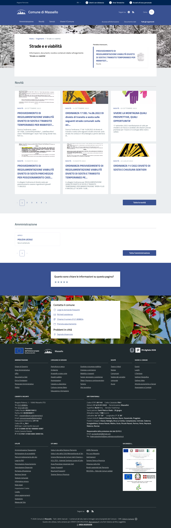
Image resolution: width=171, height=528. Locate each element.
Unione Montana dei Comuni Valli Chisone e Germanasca (71, 457)
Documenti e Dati (21, 377)
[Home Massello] (37, 12)
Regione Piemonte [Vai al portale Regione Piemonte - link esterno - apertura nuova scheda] (22, 2)
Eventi (137, 366)
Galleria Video (140, 380)
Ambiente (54, 370)
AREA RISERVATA (84, 524)
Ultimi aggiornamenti (22, 495)
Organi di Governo (21, 366)
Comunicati (115, 373)
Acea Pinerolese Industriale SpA (62, 464)
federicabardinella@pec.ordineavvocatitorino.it (107, 436)
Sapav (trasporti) (57, 467)
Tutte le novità (139, 202)
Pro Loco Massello (92, 453)
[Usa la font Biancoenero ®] (95, 2)
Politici (17, 387)
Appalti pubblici (56, 377)
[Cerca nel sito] (151, 12)
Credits (17, 491)
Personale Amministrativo (24, 384)
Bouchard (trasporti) (58, 471)
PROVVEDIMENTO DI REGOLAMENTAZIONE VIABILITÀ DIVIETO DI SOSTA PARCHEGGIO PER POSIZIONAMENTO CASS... (35, 171)
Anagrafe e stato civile (59, 373)
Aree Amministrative (22, 370)
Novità (20, 108)
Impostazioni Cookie (22, 488)
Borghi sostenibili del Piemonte (97, 467)
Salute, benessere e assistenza (91, 377)
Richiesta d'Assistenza (23, 471)
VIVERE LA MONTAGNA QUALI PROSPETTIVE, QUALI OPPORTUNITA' (130, 117)
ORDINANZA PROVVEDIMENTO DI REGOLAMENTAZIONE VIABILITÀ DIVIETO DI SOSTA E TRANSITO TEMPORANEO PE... (84, 171)
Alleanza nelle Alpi (93, 464)
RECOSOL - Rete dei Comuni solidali (99, 471)
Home (31, 38)
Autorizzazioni (56, 380)
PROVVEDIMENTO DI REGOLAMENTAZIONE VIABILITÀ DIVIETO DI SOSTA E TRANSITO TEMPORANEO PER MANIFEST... (115, 55)
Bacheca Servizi (20, 474)
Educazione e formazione (60, 391)
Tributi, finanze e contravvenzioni (92, 380)
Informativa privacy (22, 481)
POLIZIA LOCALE (25, 239)
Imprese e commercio (88, 370)
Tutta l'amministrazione (139, 252)
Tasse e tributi (116, 366)
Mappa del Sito (20, 502)
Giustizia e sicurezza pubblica (90, 366)
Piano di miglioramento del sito (26, 457)
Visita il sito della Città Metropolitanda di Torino (68, 453)
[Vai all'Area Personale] (140, 2)
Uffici (20, 235)
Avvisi (113, 384)
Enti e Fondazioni (21, 380)
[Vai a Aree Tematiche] (117, 2)
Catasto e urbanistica (58, 384)
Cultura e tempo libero (59, 387)
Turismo (83, 384)
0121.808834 (23, 405)
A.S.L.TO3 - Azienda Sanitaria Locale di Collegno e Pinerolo (72, 460)
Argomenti (40, 38)
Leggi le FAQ (19, 460)
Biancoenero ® (94, 521)
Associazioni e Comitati (143, 387)
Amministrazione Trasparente (25, 450)
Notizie (113, 370)
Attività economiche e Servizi (145, 384)
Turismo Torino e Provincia (60, 474)
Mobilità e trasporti (87, 373)
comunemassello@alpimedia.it (31, 418)
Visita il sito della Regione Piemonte (64, 450)
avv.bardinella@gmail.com (101, 433)
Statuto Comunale (21, 478)
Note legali (19, 485)
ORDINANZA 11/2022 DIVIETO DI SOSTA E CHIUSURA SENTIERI (131, 168)
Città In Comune (128, 519)
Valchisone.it (91, 457)
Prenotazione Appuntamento (25, 464)
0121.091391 (23, 407)
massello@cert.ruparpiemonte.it (31, 415)
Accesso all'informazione (110, 21)
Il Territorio (138, 373)
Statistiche (19, 498)
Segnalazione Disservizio (23, 467)
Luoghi (137, 370)
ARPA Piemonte (92, 450)
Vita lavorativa (85, 387)
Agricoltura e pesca (58, 366)
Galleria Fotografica (142, 377)
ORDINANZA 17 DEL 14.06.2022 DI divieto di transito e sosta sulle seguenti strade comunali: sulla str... (84, 119)
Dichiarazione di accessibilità (25, 453)
